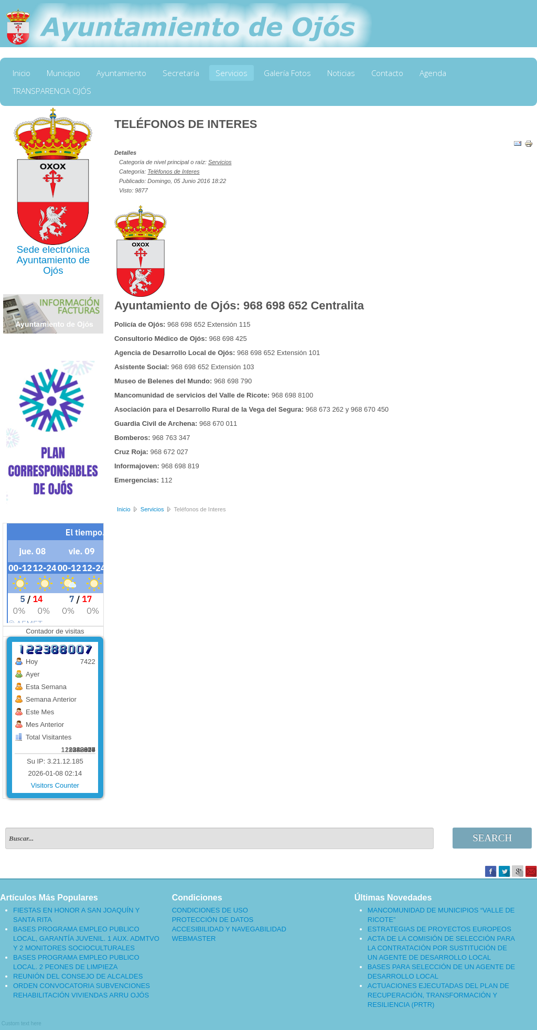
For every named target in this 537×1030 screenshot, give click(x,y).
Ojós (53, 270)
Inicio (21, 73)
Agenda (433, 73)
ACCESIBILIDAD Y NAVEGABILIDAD (229, 929)
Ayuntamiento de (53, 259)
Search (492, 837)
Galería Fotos (287, 73)
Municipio (63, 73)
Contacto (387, 73)
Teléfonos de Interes (173, 171)
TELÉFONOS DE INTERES (185, 124)
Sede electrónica (53, 249)
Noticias (341, 73)
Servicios (232, 73)
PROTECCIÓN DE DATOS (213, 920)
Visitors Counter (55, 785)
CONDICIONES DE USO (210, 910)
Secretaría (181, 73)
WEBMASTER (194, 938)
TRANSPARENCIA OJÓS (52, 90)
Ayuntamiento (121, 73)
